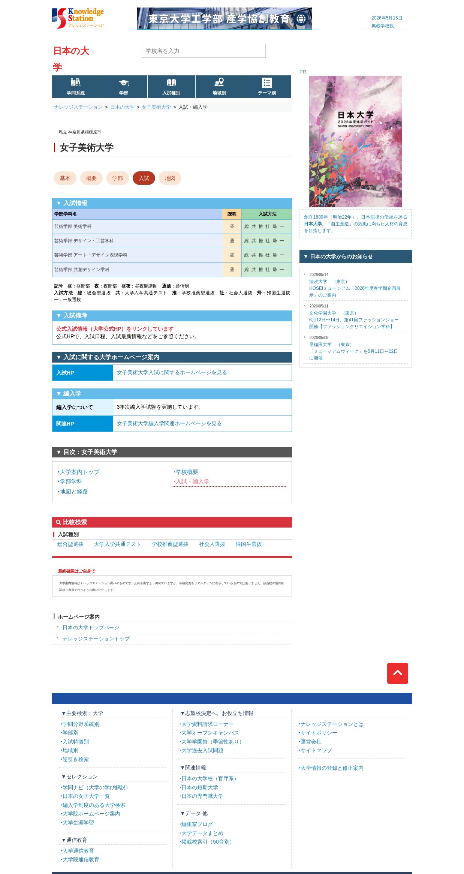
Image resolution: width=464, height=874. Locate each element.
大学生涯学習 (78, 823)
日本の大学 (122, 107)
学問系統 (76, 93)
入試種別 (171, 93)
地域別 (219, 93)
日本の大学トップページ (91, 627)
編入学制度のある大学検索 (94, 805)
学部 (123, 93)
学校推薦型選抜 (170, 544)
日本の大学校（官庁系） (210, 778)
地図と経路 (74, 491)
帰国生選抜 (249, 544)
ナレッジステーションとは (332, 724)
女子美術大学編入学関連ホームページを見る (169, 423)
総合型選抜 (70, 544)
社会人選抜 (212, 544)
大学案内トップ (79, 472)
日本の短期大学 (199, 787)
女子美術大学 (156, 107)
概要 (91, 178)
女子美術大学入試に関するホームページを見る (172, 372)
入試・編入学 (193, 481)
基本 (65, 178)
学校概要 (187, 472)
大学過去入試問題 (202, 750)
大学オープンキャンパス (210, 733)
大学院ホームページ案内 (91, 814)
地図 (170, 178)
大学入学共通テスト (117, 544)
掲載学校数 (382, 25)
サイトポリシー (319, 733)
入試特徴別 (76, 742)
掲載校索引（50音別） (208, 842)
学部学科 (71, 481)
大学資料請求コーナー (207, 724)
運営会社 (311, 742)
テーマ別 (267, 93)
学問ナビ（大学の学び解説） (97, 787)
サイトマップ (316, 750)
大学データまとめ (202, 833)
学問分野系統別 (81, 724)
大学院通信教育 (81, 859)
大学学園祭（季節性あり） (212, 742)
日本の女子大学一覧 (86, 796)
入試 (144, 178)
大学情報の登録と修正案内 (332, 768)
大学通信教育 (78, 851)
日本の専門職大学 (202, 796)
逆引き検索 (76, 759)
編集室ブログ (197, 824)
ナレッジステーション (78, 107)
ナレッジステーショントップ (96, 639)
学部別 (70, 733)
